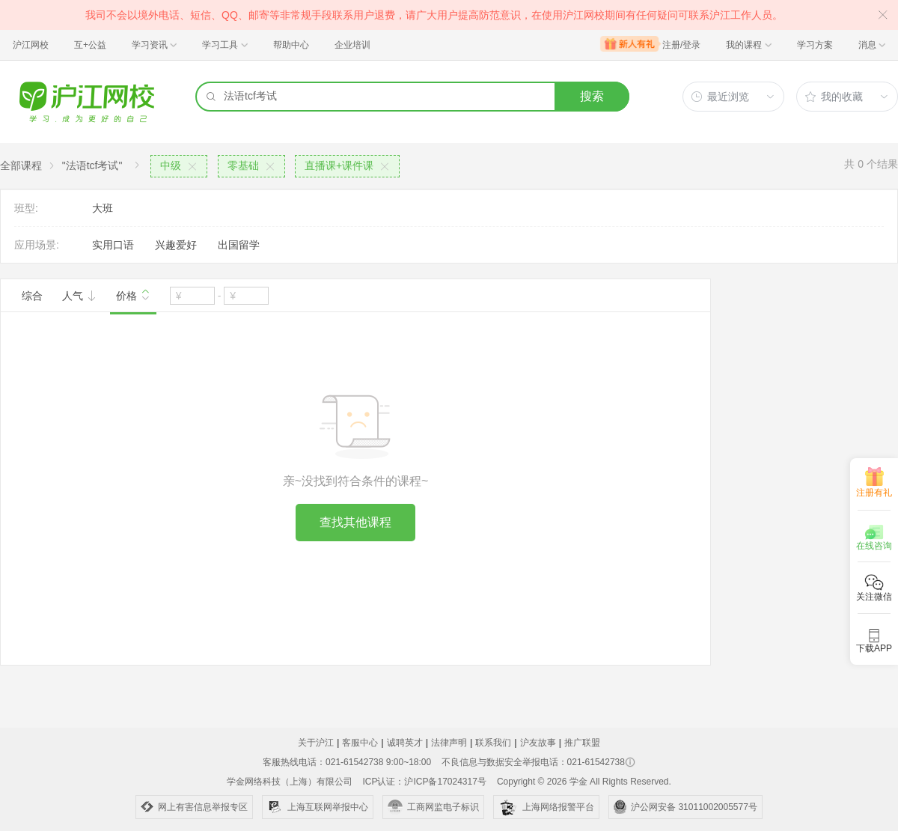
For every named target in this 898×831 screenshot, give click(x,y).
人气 (79, 296)
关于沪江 (316, 742)
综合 (32, 296)
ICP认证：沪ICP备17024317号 (424, 781)
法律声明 (449, 742)
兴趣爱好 (176, 245)
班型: (26, 208)
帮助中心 (291, 45)
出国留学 (239, 245)
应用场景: (36, 245)
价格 (133, 294)
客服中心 (360, 742)
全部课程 (21, 165)
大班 (102, 208)
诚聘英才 (405, 742)
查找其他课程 (355, 522)
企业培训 (352, 45)
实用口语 (113, 245)
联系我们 (493, 742)
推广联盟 (582, 742)
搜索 (592, 96)
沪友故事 (538, 742)
